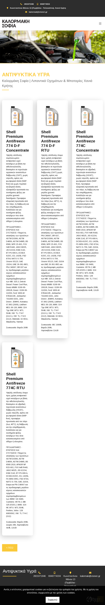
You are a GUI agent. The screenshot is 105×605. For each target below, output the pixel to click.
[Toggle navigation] (100, 24)
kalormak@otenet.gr (38, 12)
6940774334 (45, 4)
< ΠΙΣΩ (9, 548)
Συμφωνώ (52, 600)
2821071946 (29, 4)
